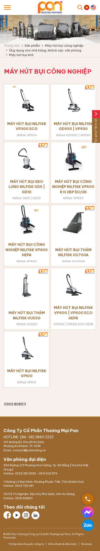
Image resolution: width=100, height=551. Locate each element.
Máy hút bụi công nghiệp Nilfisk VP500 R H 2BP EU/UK (73, 186)
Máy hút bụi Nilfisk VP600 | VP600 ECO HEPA (73, 312)
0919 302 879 (48, 473)
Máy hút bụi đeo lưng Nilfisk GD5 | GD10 (27, 186)
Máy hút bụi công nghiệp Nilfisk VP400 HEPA (27, 249)
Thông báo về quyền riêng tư (26, 543)
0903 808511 (24, 498)
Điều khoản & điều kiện (62, 543)
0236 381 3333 (25, 473)
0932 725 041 (24, 486)
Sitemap (86, 543)
